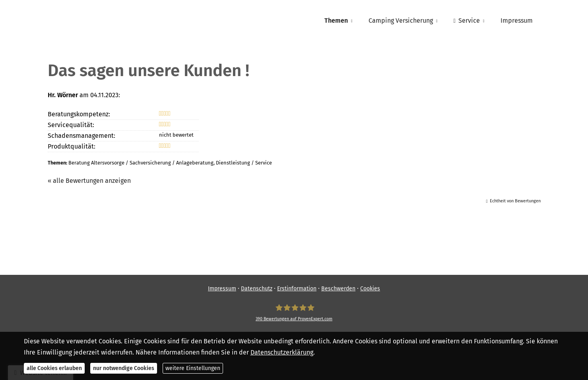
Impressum (222, 288)
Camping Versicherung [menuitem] (401, 20)
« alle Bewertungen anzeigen (89, 180)
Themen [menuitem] (336, 20)
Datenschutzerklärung (281, 352)
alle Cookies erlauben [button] (54, 368)
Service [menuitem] (466, 20)
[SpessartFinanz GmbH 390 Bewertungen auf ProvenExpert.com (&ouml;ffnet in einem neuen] (294, 312)
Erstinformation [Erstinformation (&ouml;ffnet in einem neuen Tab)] (296, 288)
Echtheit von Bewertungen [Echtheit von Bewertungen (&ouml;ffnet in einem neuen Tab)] (515, 201)
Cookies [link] (370, 288)
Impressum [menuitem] (517, 20)
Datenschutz (256, 288)
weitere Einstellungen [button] (192, 368)
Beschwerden (338, 288)
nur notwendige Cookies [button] (123, 368)
